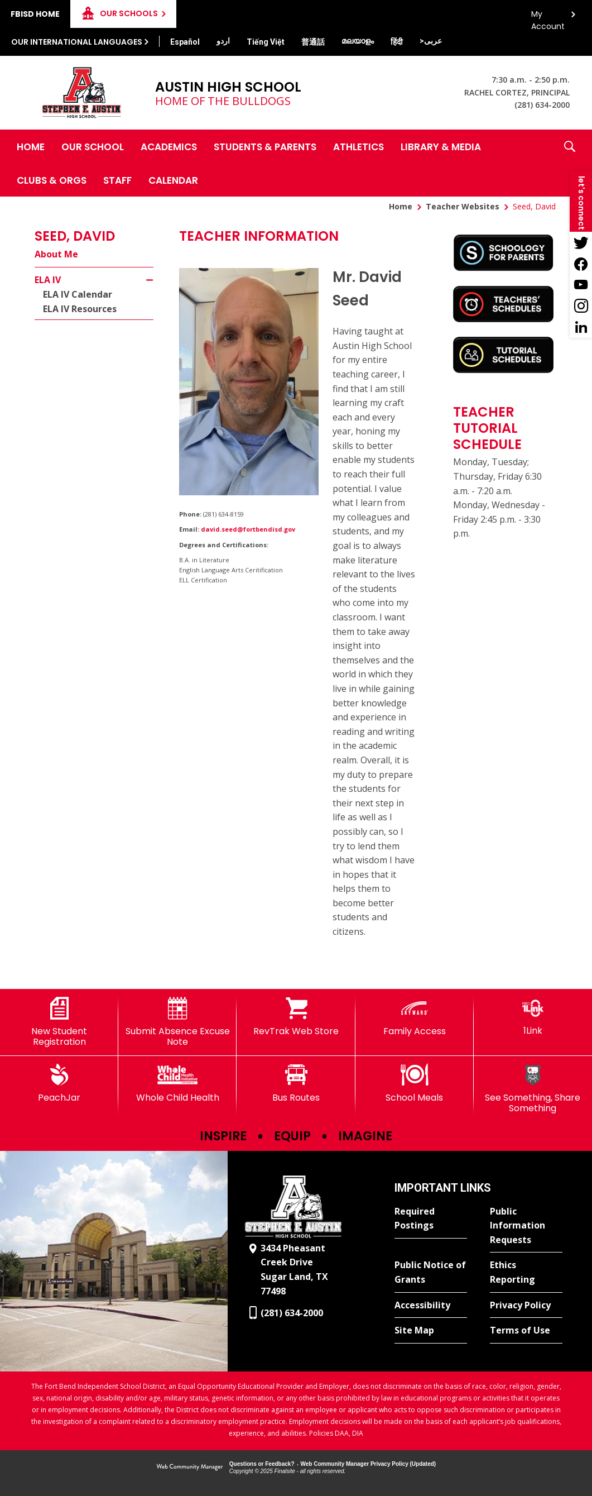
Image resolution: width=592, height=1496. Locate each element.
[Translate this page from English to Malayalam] (357, 40)
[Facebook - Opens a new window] (581, 264)
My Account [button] (548, 17)
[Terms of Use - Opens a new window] (526, 1331)
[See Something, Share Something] (532, 1088)
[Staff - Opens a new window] (117, 180)
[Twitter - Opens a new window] (581, 242)
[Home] (30, 146)
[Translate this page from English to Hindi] (396, 42)
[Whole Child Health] (177, 1083)
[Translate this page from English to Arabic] (430, 40)
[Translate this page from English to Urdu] (223, 40)
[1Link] (532, 1016)
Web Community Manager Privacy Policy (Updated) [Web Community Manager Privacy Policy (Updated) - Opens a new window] (368, 1464)
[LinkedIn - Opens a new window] (581, 327)
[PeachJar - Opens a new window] (59, 1083)
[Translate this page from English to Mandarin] (313, 42)
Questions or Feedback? (262, 1464)
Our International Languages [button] (76, 41)
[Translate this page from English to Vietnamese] (265, 42)
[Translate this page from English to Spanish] (185, 42)
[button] (569, 163)
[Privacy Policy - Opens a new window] (526, 1305)
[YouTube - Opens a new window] (581, 285)
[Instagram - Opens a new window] (581, 306)
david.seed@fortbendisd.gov (248, 529)
